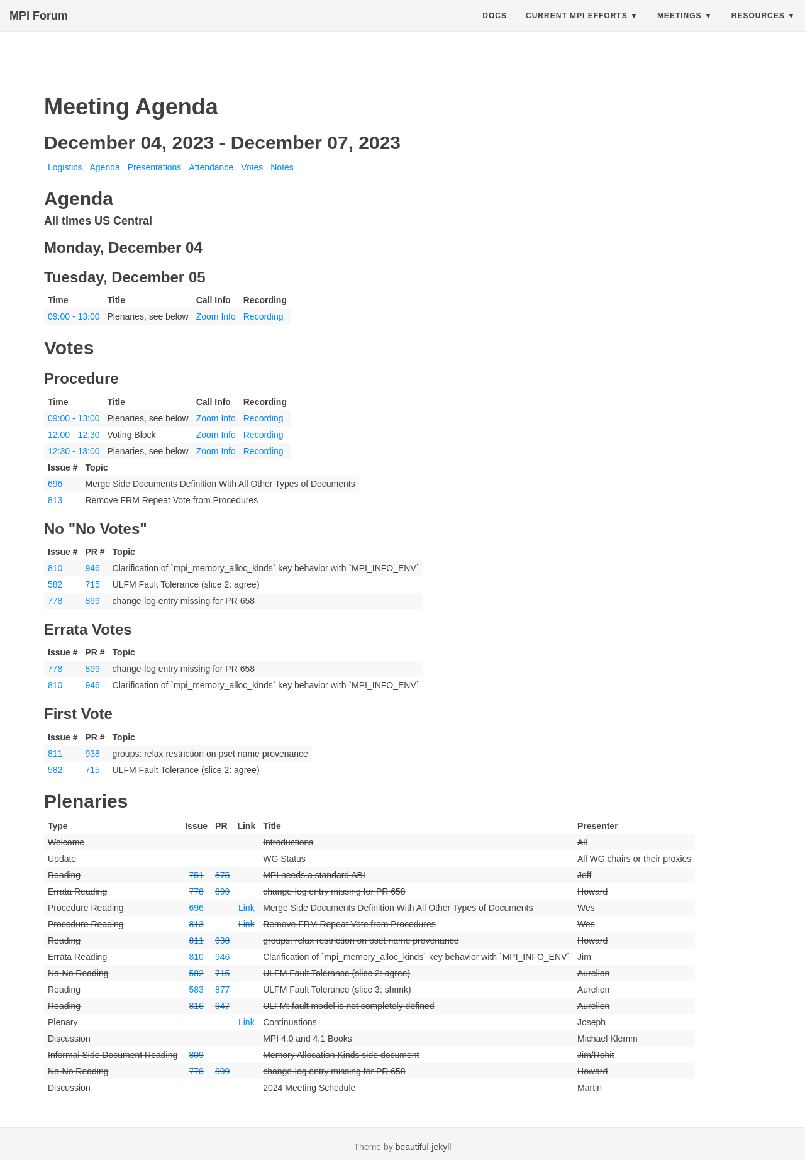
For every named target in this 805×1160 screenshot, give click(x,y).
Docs (494, 28)
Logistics (65, 167)
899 (92, 601)
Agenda (104, 167)
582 (55, 584)
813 (55, 500)
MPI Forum (38, 28)
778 (55, 601)
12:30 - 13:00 (74, 451)
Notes (282, 167)
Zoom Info (216, 316)
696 (55, 484)
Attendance (211, 167)
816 (196, 1006)
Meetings (679, 28)
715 (92, 584)
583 (196, 989)
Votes (252, 167)
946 (92, 568)
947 (222, 1006)
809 (196, 1055)
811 (55, 754)
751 (196, 875)
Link (246, 908)
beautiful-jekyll (424, 1147)
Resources (758, 28)
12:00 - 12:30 (74, 435)
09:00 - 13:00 (74, 316)
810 (55, 568)
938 (92, 754)
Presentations (155, 167)
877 (222, 989)
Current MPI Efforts (577, 28)
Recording (263, 316)
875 (222, 875)
